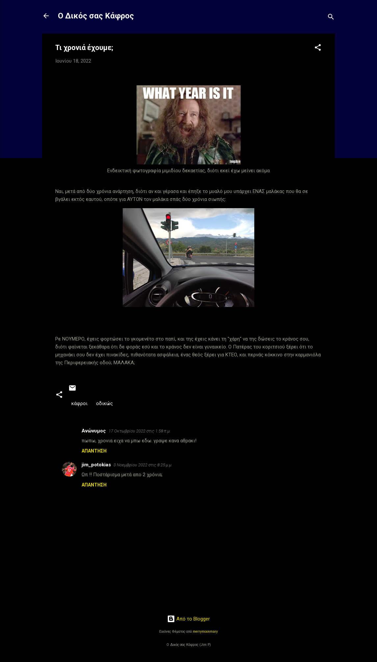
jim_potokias (96, 465)
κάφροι (79, 403)
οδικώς (104, 403)
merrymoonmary (205, 631)
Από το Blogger (188, 619)
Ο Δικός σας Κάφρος (96, 15)
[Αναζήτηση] (331, 18)
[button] (318, 48)
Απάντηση (94, 451)
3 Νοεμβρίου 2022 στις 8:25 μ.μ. (142, 464)
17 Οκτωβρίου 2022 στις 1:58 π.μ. (140, 430)
